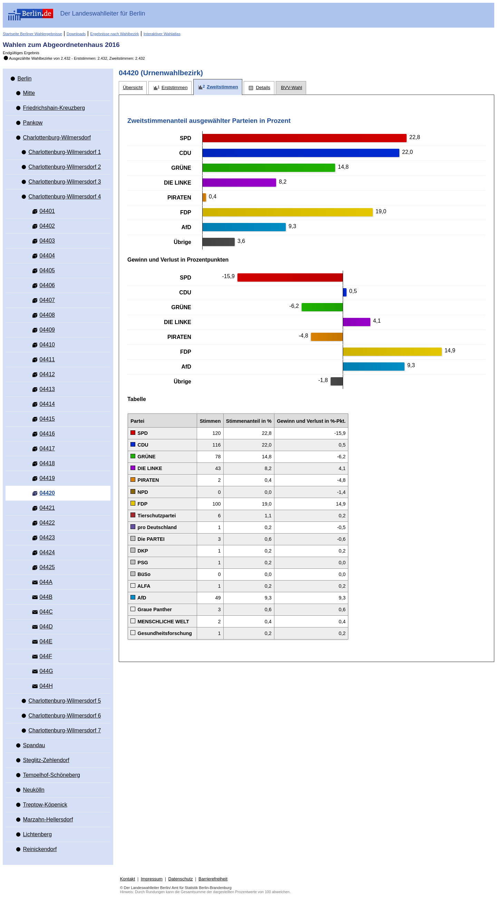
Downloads (76, 34)
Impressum (152, 878)
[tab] (132, 88)
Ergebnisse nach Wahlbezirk (114, 34)
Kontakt (127, 878)
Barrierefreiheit (212, 878)
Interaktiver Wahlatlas (162, 34)
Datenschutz (180, 878)
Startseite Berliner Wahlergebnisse (32, 34)
